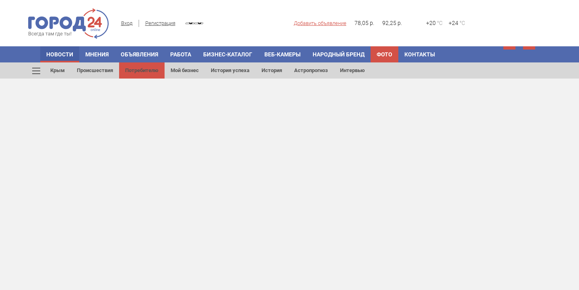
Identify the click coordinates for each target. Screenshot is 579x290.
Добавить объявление (320, 23)
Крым (57, 70)
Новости (59, 54)
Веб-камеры (282, 54)
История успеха (230, 70)
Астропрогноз (311, 70)
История (272, 70)
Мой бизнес (185, 70)
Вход (126, 23)
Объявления (139, 54)
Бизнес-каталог (227, 54)
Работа (180, 54)
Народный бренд (339, 54)
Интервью (352, 70)
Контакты (419, 54)
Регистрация (160, 23)
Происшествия (95, 70)
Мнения (97, 54)
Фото (384, 54)
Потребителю (142, 70)
